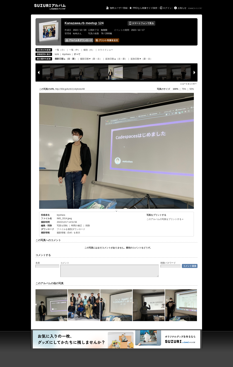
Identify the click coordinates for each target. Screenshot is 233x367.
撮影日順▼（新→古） (91, 59)
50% (191, 89)
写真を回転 (62, 225)
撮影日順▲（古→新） (66, 59)
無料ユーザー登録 (118, 8)
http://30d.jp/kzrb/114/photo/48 (70, 89)
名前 (37, 263)
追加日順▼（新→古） (141, 59)
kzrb (57, 54)
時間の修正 (76, 225)
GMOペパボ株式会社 (195, 8)
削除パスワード (168, 263)
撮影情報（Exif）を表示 (68, 232)
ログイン (167, 8)
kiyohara (66, 54)
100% (175, 89)
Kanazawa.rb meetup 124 (84, 23)
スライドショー (105, 50)
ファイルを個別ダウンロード (71, 229)
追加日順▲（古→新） (116, 59)
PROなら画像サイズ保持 (145, 8)
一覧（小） (60, 50)
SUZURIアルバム (50, 7)
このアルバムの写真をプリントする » (165, 219)
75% (184, 89)
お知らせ (182, 8)
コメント (64, 263)
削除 (88, 225)
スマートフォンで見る (141, 23)
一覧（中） (74, 50)
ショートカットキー (188, 84)
